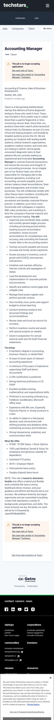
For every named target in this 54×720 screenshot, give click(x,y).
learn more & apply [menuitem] (12, 635)
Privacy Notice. (33, 708)
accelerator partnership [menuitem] (36, 630)
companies (18, 28)
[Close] (50, 682)
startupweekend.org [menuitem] (12, 652)
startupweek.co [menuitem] (10, 656)
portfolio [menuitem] (8, 633)
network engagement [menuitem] (35, 633)
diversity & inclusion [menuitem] (12, 677)
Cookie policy (32, 586)
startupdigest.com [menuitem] (11, 660)
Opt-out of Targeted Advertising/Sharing (27, 716)
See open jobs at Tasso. (22, 70)
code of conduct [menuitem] (11, 674)
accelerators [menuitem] (9, 630)
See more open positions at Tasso (27, 555)
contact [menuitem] (30, 676)
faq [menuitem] (28, 674)
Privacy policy (19, 586)
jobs (4, 28)
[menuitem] (48, 6)
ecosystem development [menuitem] (14, 648)
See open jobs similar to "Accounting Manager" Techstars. (28, 76)
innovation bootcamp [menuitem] (35, 635)
